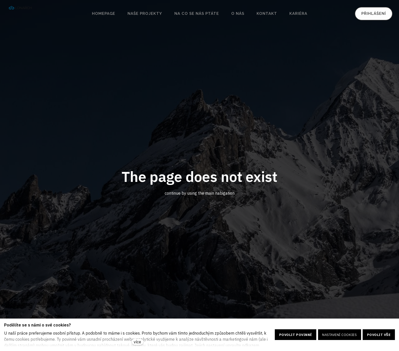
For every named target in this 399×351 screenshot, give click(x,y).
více (137, 341)
